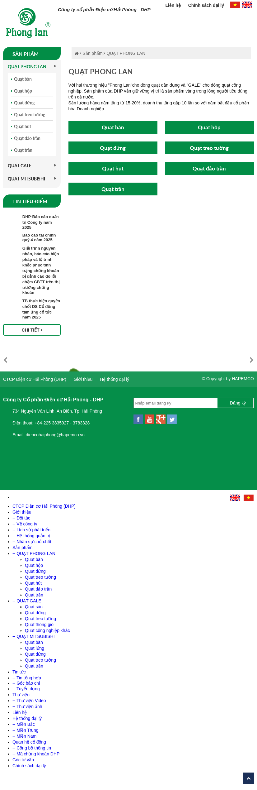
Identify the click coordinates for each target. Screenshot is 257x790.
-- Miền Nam (24, 736)
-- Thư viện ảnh (27, 706)
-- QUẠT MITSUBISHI (33, 636)
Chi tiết (32, 330)
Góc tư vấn (23, 759)
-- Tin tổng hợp (26, 677)
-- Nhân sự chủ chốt (31, 541)
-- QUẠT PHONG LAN (33, 553)
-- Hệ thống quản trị (31, 535)
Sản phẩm (25, 54)
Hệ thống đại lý (114, 379)
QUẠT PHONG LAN (32, 66)
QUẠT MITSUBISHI (32, 178)
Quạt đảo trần (27, 138)
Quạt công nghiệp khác (47, 630)
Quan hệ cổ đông (29, 742)
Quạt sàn (34, 606)
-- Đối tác (21, 517)
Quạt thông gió (39, 624)
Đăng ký (238, 402)
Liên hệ (174, 5)
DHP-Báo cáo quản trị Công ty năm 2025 (40, 222)
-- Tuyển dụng (26, 688)
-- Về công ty (24, 523)
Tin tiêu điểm (29, 201)
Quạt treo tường (29, 114)
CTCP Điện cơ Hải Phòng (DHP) (34, 379)
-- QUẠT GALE (26, 600)
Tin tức (19, 671)
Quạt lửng (34, 648)
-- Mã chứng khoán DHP (35, 753)
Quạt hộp (23, 90)
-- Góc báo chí (26, 683)
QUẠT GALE (32, 165)
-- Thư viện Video (29, 700)
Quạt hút (22, 126)
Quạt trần (23, 150)
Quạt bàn (23, 79)
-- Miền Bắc (23, 724)
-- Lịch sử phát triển (31, 529)
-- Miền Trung (25, 730)
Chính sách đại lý (206, 5)
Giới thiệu (83, 379)
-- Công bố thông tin (31, 747)
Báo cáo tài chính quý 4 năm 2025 (39, 237)
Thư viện (21, 694)
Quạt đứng (24, 102)
